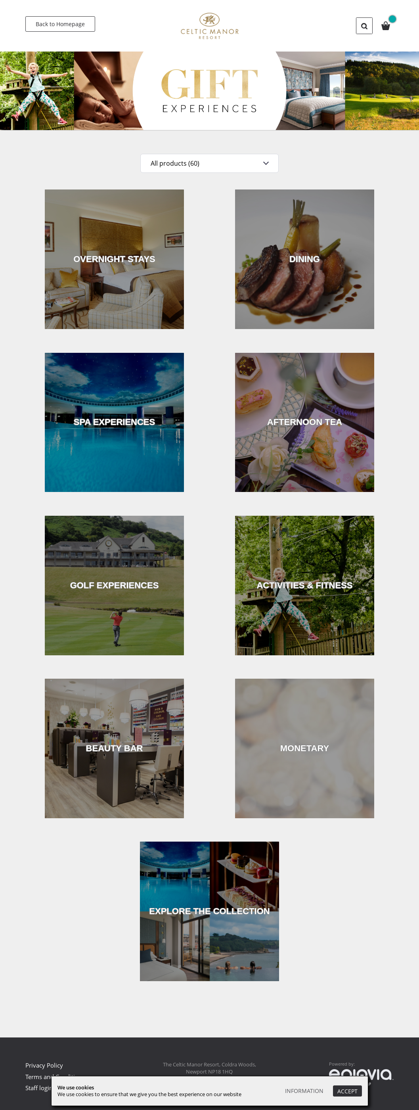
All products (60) (173, 163)
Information (304, 1091)
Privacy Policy (44, 1065)
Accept (347, 1091)
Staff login (39, 1088)
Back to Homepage (60, 24)
